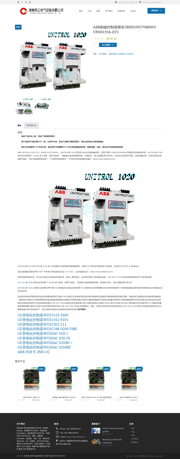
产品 (89, 11)
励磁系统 (121, 54)
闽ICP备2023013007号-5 (55, 456)
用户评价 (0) (31, 125)
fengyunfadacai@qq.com (76, 437)
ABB (100, 54)
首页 (80, 11)
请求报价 (154, 10)
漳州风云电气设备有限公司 (34, 456)
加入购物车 (106, 45)
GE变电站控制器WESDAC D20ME (44, 347)
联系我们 (121, 11)
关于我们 (109, 11)
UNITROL (22, 282)
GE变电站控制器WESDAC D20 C (43, 333)
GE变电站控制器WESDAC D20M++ (45, 342)
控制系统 (129, 54)
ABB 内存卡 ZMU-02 (34, 351)
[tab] (19, 125)
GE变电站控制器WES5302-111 (42, 324)
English (133, 11)
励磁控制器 (113, 54)
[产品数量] (95, 45)
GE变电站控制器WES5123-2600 (43, 315)
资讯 (98, 11)
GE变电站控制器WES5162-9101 (43, 319)
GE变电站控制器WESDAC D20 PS (44, 338)
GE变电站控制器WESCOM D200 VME (47, 328)
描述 (19, 125)
